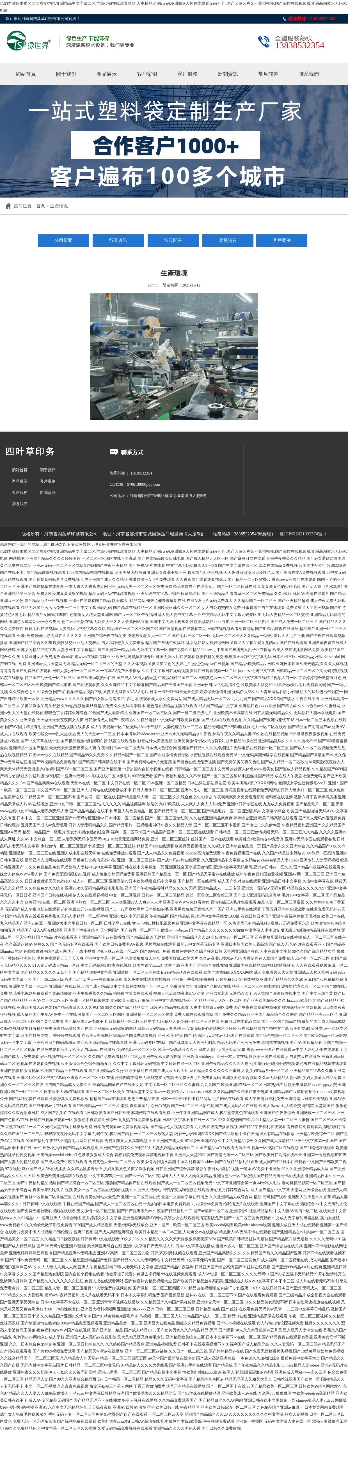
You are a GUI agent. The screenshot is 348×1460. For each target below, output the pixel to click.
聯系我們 (309, 74)
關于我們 (66, 74)
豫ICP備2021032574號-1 (303, 533)
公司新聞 (63, 240)
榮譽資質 (228, 240)
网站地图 (17, 558)
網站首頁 (26, 74)
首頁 (40, 205)
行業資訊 (118, 240)
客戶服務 (187, 74)
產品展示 (107, 74)
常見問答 (268, 74)
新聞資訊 (228, 74)
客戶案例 (147, 74)
